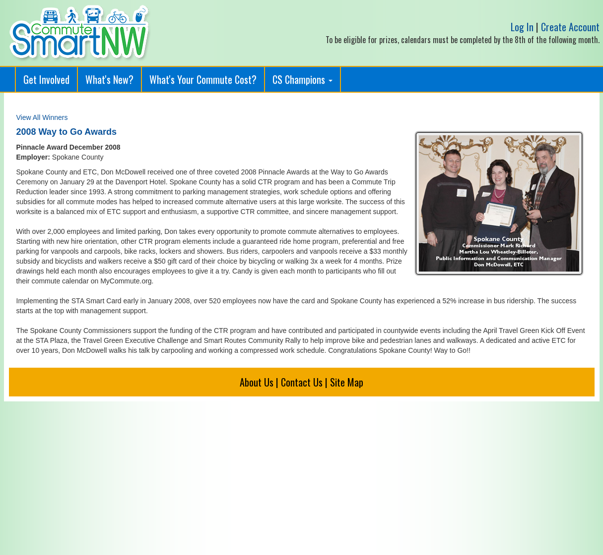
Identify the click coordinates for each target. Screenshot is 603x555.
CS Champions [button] (302, 79)
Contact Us (302, 382)
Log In (522, 26)
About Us (256, 382)
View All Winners (42, 117)
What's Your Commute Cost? (203, 79)
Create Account (570, 26)
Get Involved (46, 79)
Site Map (346, 382)
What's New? (109, 79)
